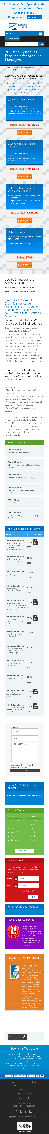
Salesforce (34, 832)
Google (33, 836)
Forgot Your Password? (25, 891)
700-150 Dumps (15, 500)
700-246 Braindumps (15, 646)
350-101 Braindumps (15, 601)
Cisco (16, 68)
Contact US (31, 1089)
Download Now (18, 1037)
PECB (13, 844)
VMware (14, 836)
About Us (23, 1082)
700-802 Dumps (15, 474)
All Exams (34, 1082)
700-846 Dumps (15, 512)
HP (12, 824)
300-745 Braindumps (15, 616)
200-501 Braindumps (15, 675)
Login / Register (14, 38)
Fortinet (33, 820)
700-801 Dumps (15, 449)
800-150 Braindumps (15, 690)
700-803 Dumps (15, 462)
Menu (8, 33)
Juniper (33, 828)
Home (9, 68)
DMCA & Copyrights (24, 1093)
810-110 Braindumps (15, 661)
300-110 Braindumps (15, 571)
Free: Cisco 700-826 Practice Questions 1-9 (24, 797)
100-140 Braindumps (15, 705)
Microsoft (14, 832)
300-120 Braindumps (15, 586)
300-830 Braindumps (15, 540)
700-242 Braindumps (15, 631)
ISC (12, 828)
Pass (9, 885)
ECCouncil (15, 820)
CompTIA (33, 816)
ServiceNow (15, 840)
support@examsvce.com (24, 1106)
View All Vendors (24, 850)
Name (9, 878)
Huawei (33, 824)
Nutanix (33, 840)
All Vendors (18, 1086)
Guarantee (31, 1086)
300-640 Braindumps (15, 556)
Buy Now (35, 542)
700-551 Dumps (15, 487)
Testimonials (18, 1089)
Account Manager (27, 68)
